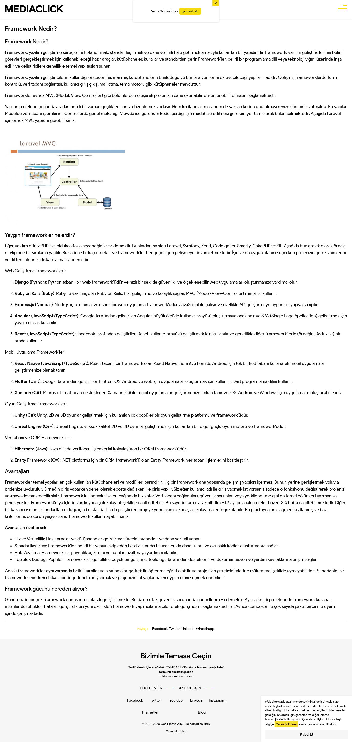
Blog (202, 712)
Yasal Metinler (176, 731)
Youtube (176, 700)
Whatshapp (205, 629)
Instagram (217, 700)
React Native (165, 363)
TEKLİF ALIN (151, 688)
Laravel (174, 246)
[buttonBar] (342, 9)
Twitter (174, 629)
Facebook (160, 629)
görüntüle (190, 11)
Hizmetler (150, 712)
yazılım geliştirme (45, 52)
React (20, 334)
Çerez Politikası (286, 724)
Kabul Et (306, 734)
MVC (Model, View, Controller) (74, 95)
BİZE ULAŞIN (190, 688)
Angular (22, 316)
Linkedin (187, 629)
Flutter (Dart (27, 381)
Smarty (244, 246)
